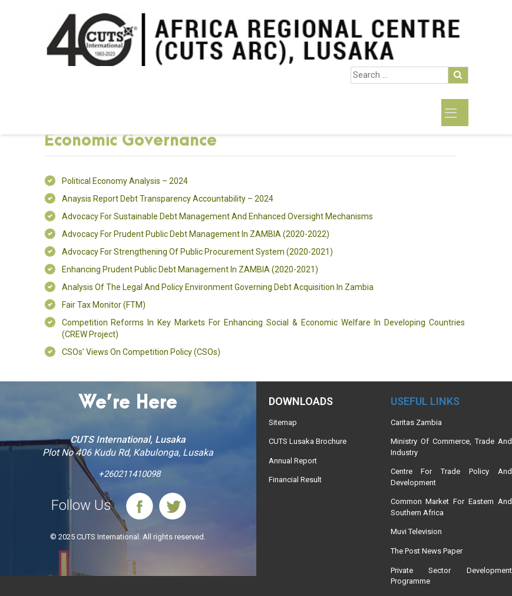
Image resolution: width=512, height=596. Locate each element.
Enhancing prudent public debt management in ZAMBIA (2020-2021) (190, 269)
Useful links (425, 401)
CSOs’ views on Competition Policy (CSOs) (141, 352)
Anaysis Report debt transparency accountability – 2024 (167, 198)
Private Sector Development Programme (451, 576)
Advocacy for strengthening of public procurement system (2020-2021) (197, 251)
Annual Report (293, 460)
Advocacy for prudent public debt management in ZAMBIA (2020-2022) (195, 234)
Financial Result (295, 479)
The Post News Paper (427, 550)
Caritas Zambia (416, 422)
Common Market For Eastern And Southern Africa (451, 507)
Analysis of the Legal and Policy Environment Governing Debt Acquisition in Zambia (218, 287)
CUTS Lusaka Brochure (307, 441)
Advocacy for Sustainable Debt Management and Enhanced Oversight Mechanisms (217, 216)
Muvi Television (416, 531)
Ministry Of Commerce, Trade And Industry (451, 447)
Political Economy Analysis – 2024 (125, 181)
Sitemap (283, 422)
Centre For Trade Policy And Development (451, 477)
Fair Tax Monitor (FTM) (104, 304)
